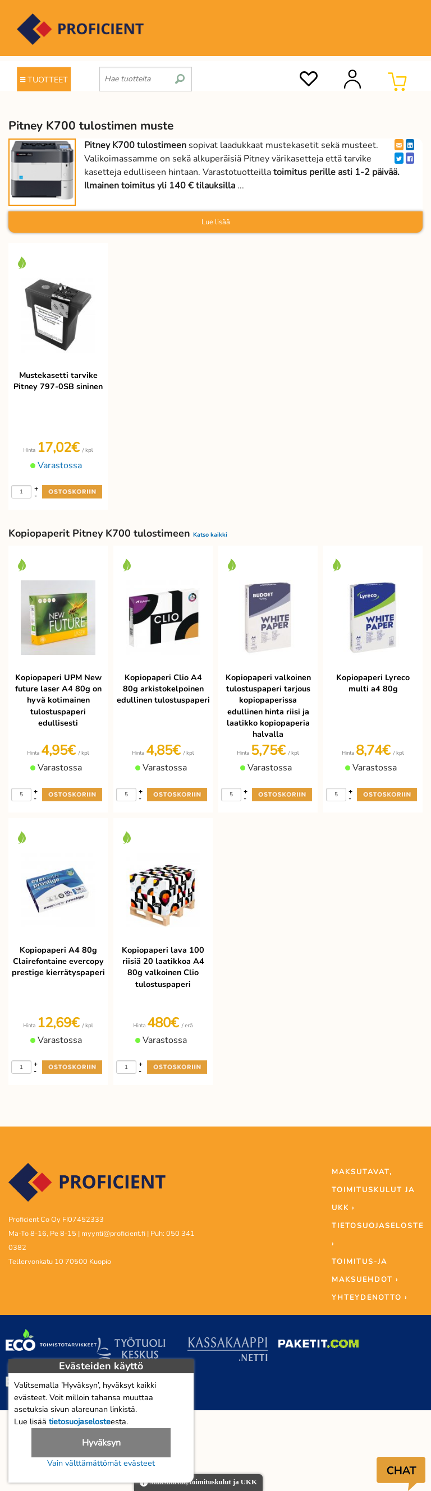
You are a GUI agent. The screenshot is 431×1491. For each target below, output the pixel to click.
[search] (180, 74)
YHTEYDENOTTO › (369, 1297)
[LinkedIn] (410, 144)
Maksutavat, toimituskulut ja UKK (198, 1483)
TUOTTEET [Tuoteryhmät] (44, 79)
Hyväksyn (101, 1443)
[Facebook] (410, 158)
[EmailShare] (399, 144)
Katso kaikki (210, 534)
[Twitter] (399, 158)
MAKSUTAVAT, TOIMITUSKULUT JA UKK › (373, 1190)
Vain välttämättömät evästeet (101, 1463)
